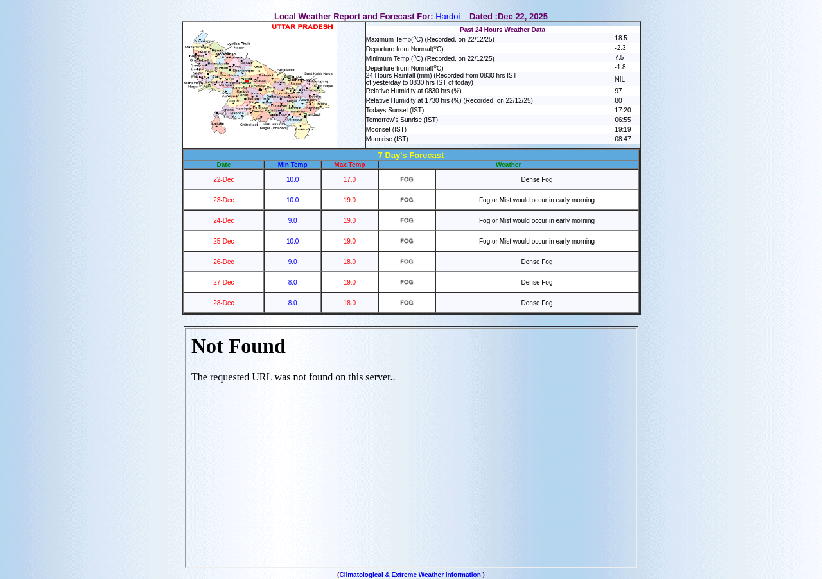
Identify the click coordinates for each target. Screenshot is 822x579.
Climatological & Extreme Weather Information (409, 574)
